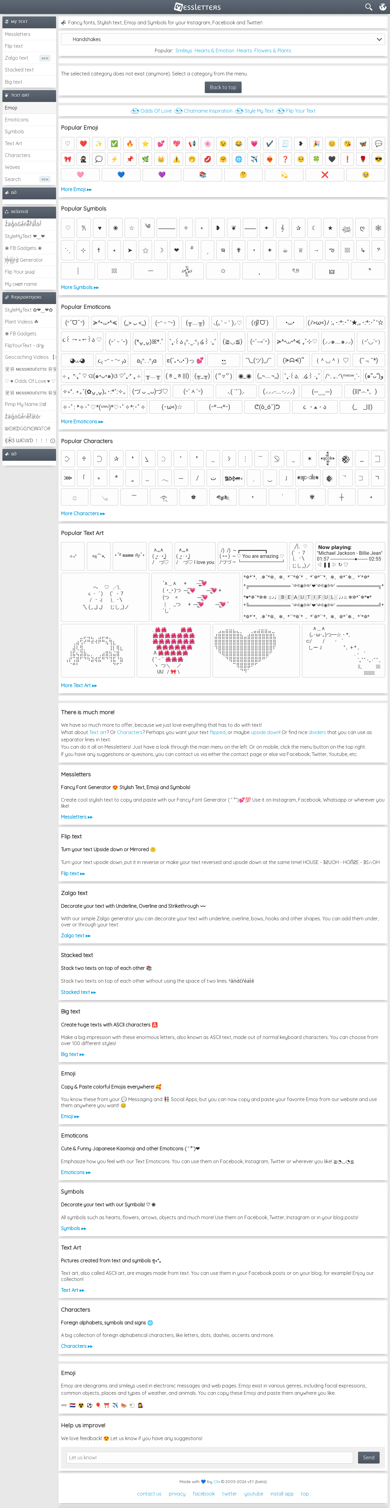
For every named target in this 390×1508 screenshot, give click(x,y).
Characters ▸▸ (77, 1346)
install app (282, 1494)
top (305, 1494)
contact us (149, 1494)
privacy (177, 1494)
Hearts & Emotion (214, 50)
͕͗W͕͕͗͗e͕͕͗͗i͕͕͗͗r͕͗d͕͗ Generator (24, 260)
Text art (98, 732)
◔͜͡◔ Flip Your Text (296, 111)
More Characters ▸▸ (83, 513)
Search (13, 179)
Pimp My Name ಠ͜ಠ (25, 404)
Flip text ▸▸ (73, 873)
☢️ (81, 1405)
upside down (265, 732)
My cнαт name (21, 284)
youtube (253, 1494)
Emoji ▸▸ (70, 1116)
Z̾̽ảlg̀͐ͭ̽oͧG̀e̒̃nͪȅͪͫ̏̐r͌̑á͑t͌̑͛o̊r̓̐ (23, 224)
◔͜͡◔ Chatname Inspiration (203, 111)
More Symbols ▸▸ (80, 287)
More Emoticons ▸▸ (82, 421)
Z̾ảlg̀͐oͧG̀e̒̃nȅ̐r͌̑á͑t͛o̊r (23, 417)
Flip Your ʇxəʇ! (20, 272)
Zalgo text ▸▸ (75, 935)
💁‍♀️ (141, 1405)
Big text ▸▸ (72, 1054)
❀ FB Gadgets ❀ (23, 248)
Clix (217, 1481)
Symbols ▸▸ (73, 1228)
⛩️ (107, 1405)
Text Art (13, 143)
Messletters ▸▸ (77, 817)
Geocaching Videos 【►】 (30, 357)
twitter (229, 1494)
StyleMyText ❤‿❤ (25, 236)
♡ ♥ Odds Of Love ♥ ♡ (30, 381)
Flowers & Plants (272, 50)
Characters (17, 155)
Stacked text (19, 70)
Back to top (223, 87)
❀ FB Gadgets (21, 334)
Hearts (244, 50)
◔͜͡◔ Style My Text (254, 111)
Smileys (184, 50)
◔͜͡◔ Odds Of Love (151, 111)
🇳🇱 (72, 1405)
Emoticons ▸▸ (76, 1172)
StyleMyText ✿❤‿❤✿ (29, 310)
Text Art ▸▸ (72, 1290)
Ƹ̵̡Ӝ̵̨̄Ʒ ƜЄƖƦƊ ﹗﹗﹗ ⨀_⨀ (30, 440)
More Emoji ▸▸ (76, 189)
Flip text (14, 46)
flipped (217, 732)
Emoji (11, 108)
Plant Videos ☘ (21, 322)
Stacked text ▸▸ (78, 992)
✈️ (115, 1405)
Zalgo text (16, 58)
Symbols (14, 131)
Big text (13, 82)
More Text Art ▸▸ (79, 685)
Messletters (17, 34)
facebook (204, 1494)
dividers (317, 732)
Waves (12, 167)
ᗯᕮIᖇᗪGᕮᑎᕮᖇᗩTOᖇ (27, 428)
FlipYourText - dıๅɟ (24, 345)
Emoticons (17, 120)
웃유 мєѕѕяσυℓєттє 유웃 (30, 369)
